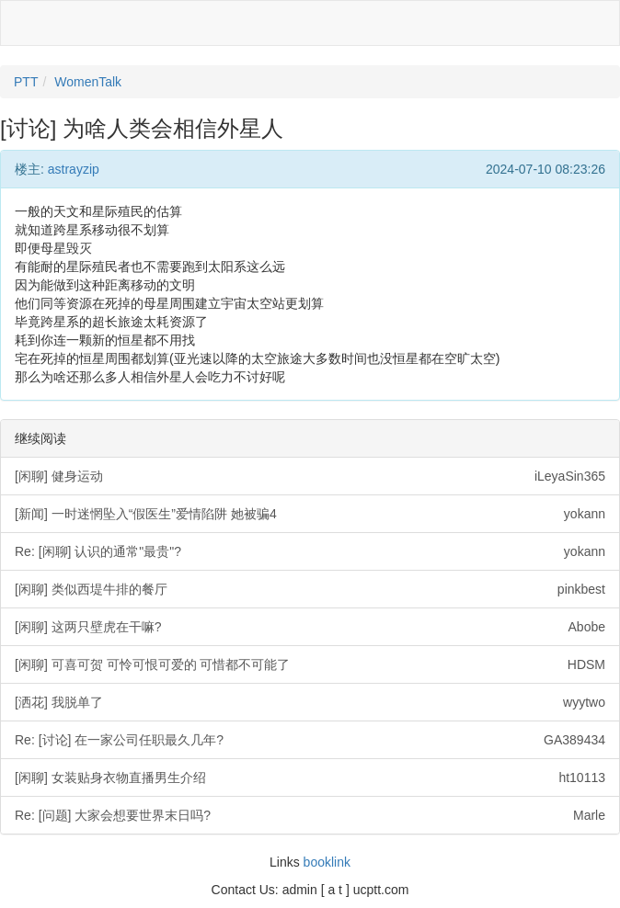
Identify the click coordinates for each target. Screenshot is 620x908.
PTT (26, 81)
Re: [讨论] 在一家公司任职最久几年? (310, 740)
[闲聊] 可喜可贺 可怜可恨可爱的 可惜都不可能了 (310, 664)
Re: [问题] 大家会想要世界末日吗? (310, 815)
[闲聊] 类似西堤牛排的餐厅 (310, 589)
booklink (327, 862)
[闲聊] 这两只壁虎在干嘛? (310, 627)
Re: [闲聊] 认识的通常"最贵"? (310, 551)
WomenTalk (87, 81)
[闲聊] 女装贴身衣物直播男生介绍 (310, 777)
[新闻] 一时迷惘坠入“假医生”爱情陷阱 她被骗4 (310, 514)
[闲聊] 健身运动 (310, 476)
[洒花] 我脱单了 (310, 702)
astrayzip (73, 169)
